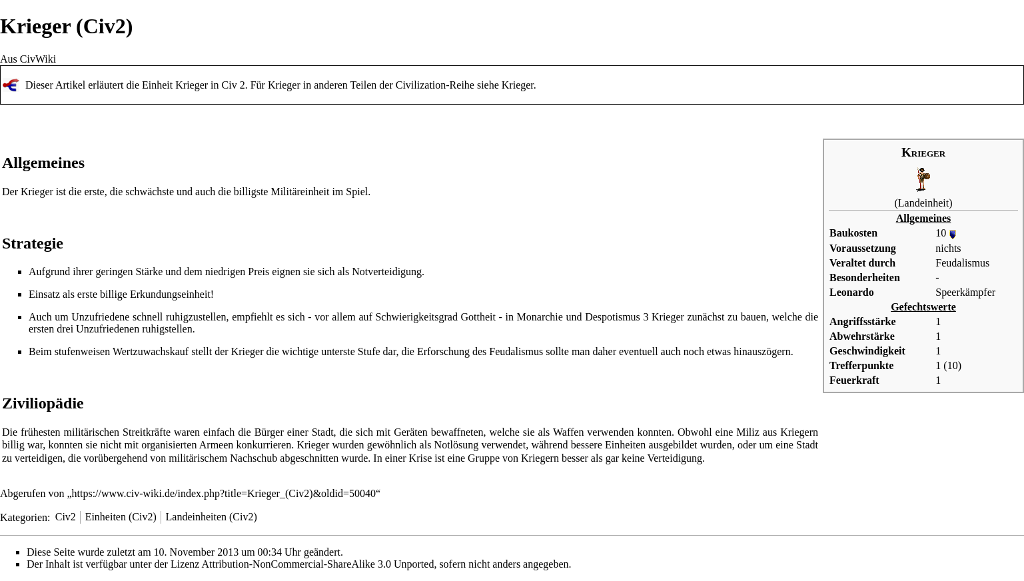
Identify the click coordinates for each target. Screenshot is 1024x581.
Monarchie (540, 316)
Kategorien (23, 516)
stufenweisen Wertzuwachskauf (122, 351)
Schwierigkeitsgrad (416, 316)
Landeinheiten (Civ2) (211, 516)
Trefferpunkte (861, 365)
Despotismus (612, 316)
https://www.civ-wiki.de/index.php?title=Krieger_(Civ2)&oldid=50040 (224, 493)
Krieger (518, 85)
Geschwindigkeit (867, 350)
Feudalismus (962, 263)
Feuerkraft (854, 380)
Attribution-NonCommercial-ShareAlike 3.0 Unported (318, 564)
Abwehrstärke (862, 336)
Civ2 (65, 516)
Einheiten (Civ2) (121, 516)
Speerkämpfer (965, 292)
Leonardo (851, 292)
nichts (948, 248)
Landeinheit (923, 203)
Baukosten (853, 233)
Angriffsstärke (862, 321)
